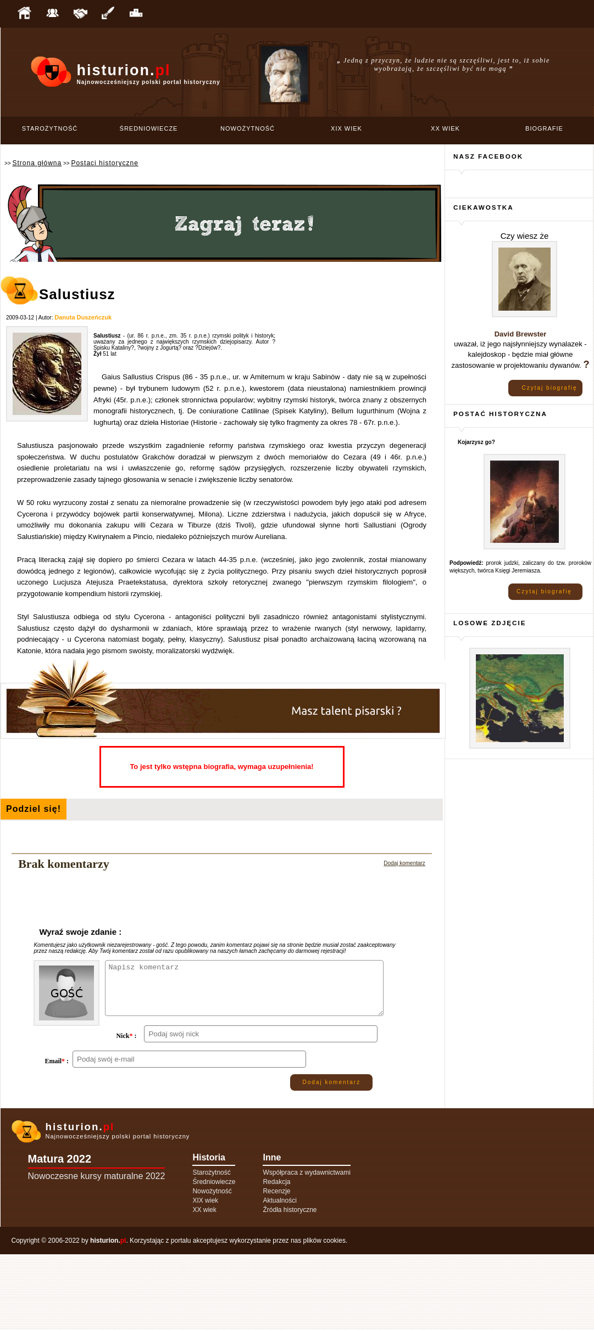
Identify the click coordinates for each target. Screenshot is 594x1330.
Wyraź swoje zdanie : (80, 931)
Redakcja (276, 1257)
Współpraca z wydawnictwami (306, 1248)
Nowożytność (247, 128)
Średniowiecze (149, 128)
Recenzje (276, 1267)
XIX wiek (346, 128)
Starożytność (50, 128)
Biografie (544, 128)
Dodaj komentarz (404, 863)
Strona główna (37, 163)
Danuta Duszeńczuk (83, 317)
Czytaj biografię (550, 388)
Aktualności (279, 1276)
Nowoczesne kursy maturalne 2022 (96, 1251)
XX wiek (445, 128)
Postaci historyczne (104, 163)
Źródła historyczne (290, 1285)
